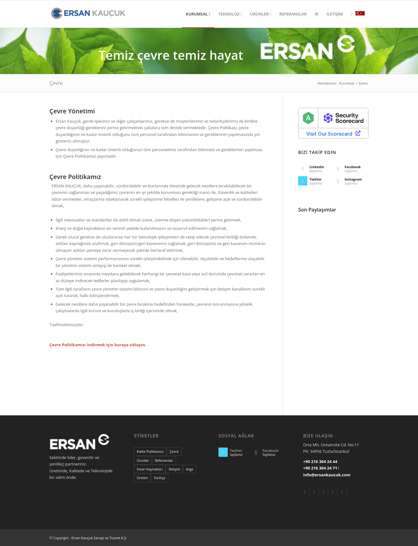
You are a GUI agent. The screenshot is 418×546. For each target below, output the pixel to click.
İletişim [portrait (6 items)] (174, 469)
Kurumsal (346, 83)
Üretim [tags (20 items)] (142, 477)
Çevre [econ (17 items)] (173, 451)
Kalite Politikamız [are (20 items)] (150, 451)
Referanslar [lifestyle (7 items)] (164, 460)
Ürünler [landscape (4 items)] (143, 460)
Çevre (56, 83)
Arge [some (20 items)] (189, 469)
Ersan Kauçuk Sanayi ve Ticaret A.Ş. (99, 537)
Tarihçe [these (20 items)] (159, 477)
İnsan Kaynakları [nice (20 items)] (150, 469)
